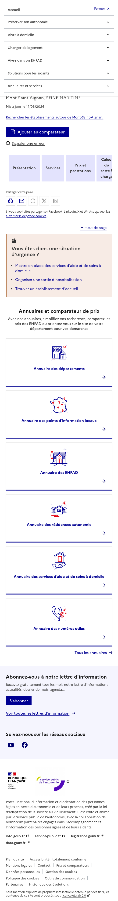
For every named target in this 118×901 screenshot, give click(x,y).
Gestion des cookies (61, 871)
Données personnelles (23, 871)
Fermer (99, 8)
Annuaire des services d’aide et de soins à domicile (59, 576)
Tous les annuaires (91, 652)
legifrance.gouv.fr (85, 836)
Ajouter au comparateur (37, 132)
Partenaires (14, 884)
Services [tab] (53, 167)
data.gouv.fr (15, 842)
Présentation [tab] (24, 167)
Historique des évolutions (49, 884)
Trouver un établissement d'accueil (46, 288)
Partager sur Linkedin (55, 201)
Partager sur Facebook (33, 201)
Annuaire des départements (59, 368)
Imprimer (10, 201)
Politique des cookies (22, 878)
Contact (44, 865)
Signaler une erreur (28, 143)
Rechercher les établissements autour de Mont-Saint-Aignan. (54, 117)
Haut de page (96, 228)
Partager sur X (44, 201)
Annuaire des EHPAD (59, 472)
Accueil (14, 9)
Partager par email (21, 201)
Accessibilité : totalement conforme (58, 859)
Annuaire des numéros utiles (59, 628)
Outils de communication (65, 878)
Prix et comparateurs (72, 865)
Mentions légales (19, 865)
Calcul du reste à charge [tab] (106, 168)
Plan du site (15, 859)
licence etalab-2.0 (74, 895)
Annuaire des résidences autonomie (59, 524)
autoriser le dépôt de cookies (26, 216)
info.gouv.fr (15, 836)
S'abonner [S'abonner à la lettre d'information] (19, 700)
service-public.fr (48, 836)
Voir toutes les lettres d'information (37, 713)
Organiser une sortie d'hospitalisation (48, 279)
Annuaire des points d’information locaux (59, 420)
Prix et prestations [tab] (80, 167)
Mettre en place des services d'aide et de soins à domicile (58, 268)
